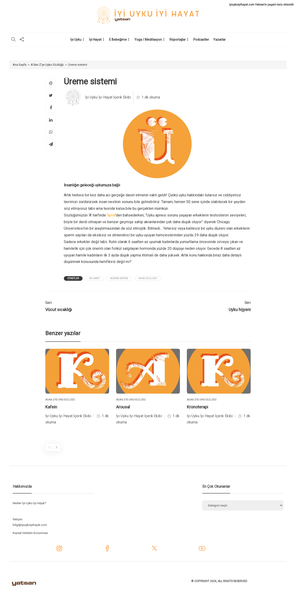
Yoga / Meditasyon (148, 39)
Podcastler (201, 39)
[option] (77, 387)
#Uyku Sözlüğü (148, 278)
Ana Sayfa (19, 64)
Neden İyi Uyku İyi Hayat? (29, 503)
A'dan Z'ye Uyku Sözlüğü (47, 64)
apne (111, 215)
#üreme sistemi (119, 278)
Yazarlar (219, 39)
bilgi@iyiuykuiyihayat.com (30, 525)
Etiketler (73, 278)
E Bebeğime (118, 39)
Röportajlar (178, 39)
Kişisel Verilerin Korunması (30, 533)
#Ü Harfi (94, 278)
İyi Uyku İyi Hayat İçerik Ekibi (108, 97)
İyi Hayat (95, 39)
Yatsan (259, 4)
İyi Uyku (75, 39)
